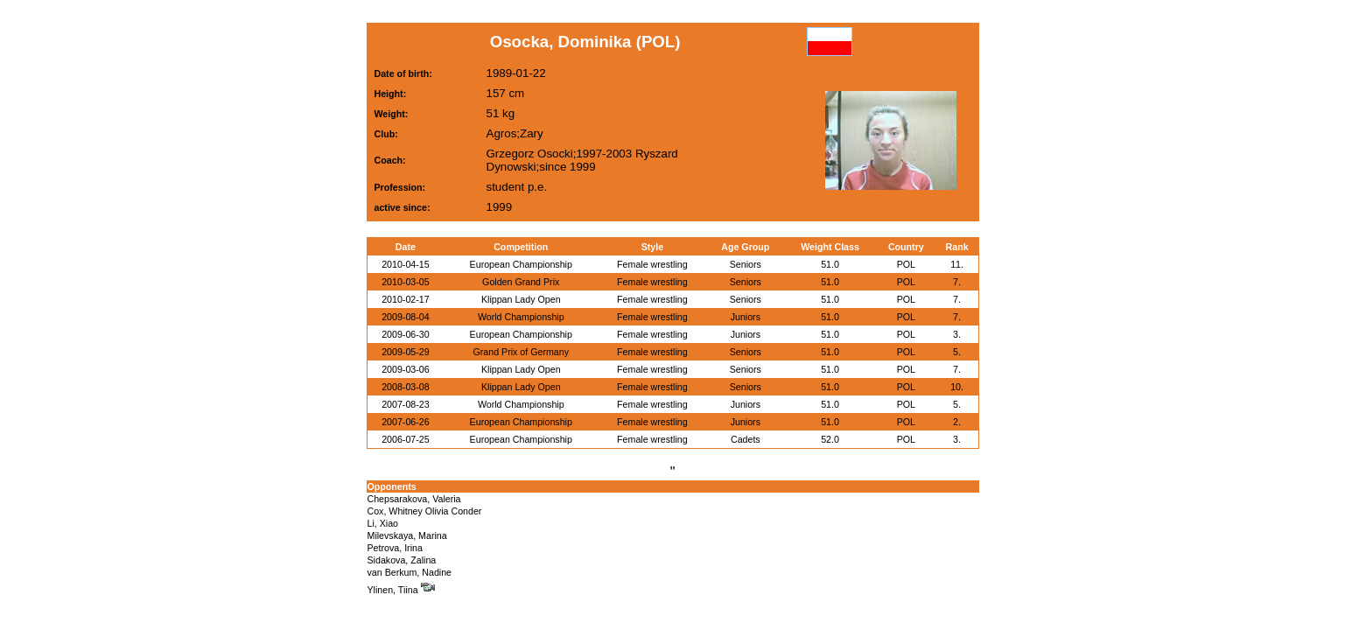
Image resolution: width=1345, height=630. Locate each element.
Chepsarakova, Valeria (414, 499)
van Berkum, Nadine (410, 572)
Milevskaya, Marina (407, 535)
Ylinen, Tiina (401, 589)
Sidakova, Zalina (402, 560)
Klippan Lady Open (521, 299)
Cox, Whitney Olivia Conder (425, 511)
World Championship (521, 317)
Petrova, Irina (395, 547)
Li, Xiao (383, 523)
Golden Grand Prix (520, 281)
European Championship (521, 264)
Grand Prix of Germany (521, 351)
